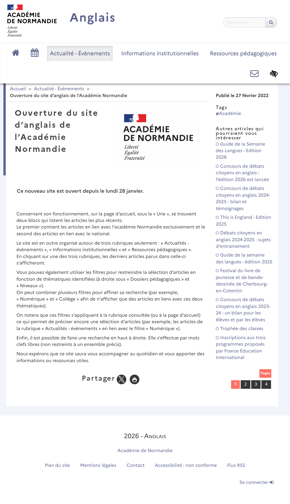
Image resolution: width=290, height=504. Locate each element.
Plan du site (57, 465)
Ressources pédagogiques (243, 53)
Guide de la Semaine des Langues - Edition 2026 (240, 151)
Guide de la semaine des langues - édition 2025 (244, 258)
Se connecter (257, 482)
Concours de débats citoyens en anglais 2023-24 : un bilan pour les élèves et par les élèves (243, 309)
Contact (136, 465)
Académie (228, 113)
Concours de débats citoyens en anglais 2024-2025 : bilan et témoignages (243, 198)
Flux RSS (236, 465)
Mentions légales (98, 465)
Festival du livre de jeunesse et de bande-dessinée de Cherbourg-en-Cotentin (242, 280)
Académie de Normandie (145, 450)
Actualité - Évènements (80, 53)
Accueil (18, 89)
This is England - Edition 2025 (243, 221)
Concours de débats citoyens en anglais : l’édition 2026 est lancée (242, 173)
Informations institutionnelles (160, 53)
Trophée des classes (239, 328)
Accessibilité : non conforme (186, 465)
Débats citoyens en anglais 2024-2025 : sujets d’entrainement (243, 239)
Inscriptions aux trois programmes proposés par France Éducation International (240, 347)
